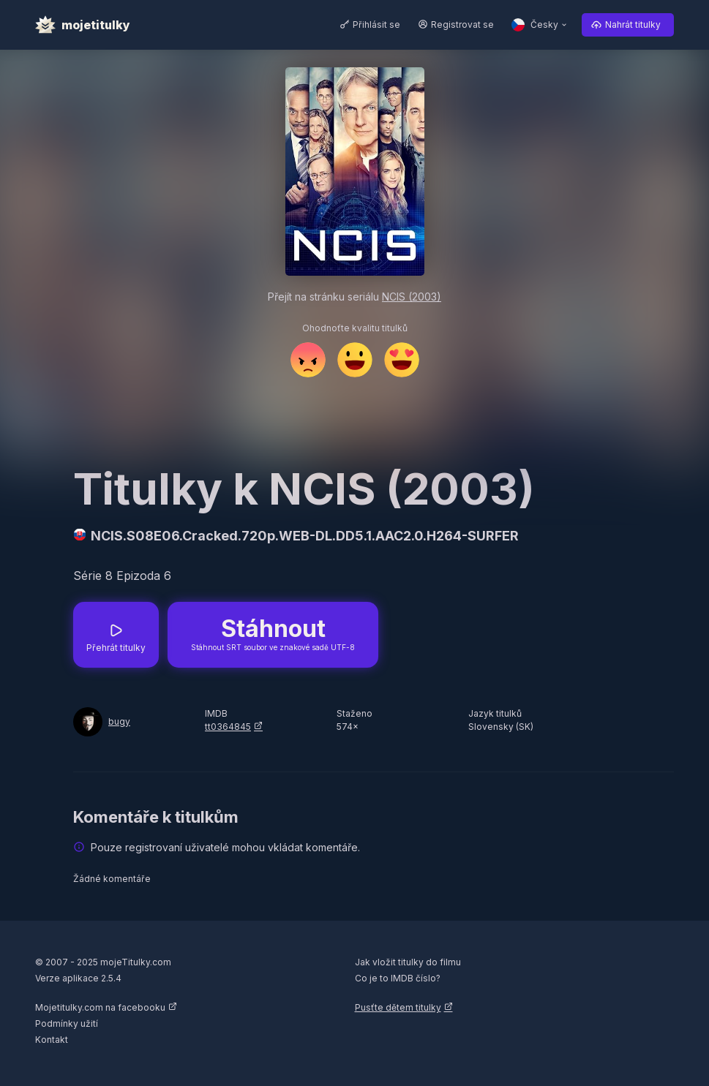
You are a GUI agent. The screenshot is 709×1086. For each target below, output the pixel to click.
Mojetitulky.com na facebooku (100, 1007)
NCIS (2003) (411, 296)
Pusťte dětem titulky (398, 1007)
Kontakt (51, 1039)
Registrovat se (462, 24)
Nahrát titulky (633, 24)
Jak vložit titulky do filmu (408, 962)
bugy (119, 721)
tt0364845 (228, 726)
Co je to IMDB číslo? (397, 978)
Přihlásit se (376, 24)
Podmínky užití (66, 1023)
